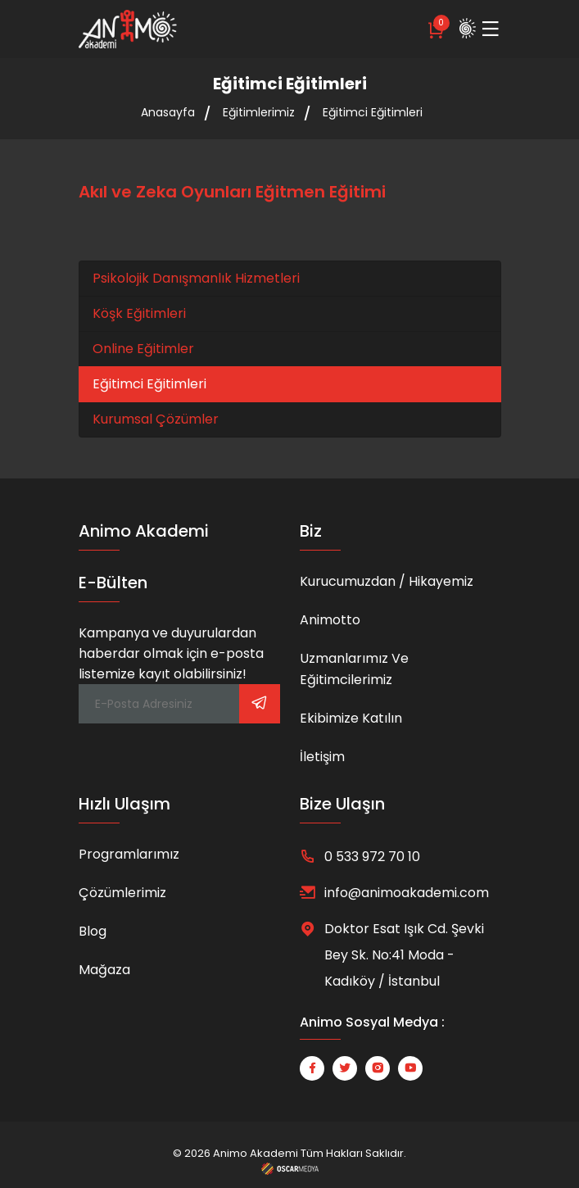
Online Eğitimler (143, 348)
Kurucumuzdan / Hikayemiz (386, 581)
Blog (92, 931)
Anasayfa (168, 112)
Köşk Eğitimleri (139, 313)
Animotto (330, 619)
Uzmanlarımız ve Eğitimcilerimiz (354, 669)
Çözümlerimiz (122, 892)
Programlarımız (129, 854)
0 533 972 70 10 (372, 856)
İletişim (322, 756)
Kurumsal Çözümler (156, 419)
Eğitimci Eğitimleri (373, 112)
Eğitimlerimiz (259, 112)
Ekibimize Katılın (351, 718)
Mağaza (104, 969)
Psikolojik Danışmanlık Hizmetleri (196, 278)
